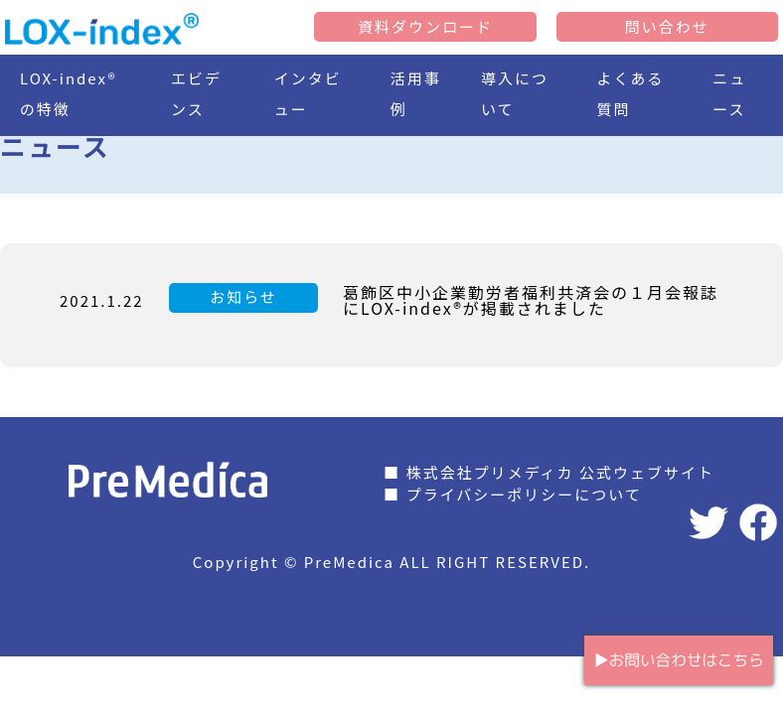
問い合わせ (667, 26)
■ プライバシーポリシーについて (513, 494)
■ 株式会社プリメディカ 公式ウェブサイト (549, 472)
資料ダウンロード (425, 26)
